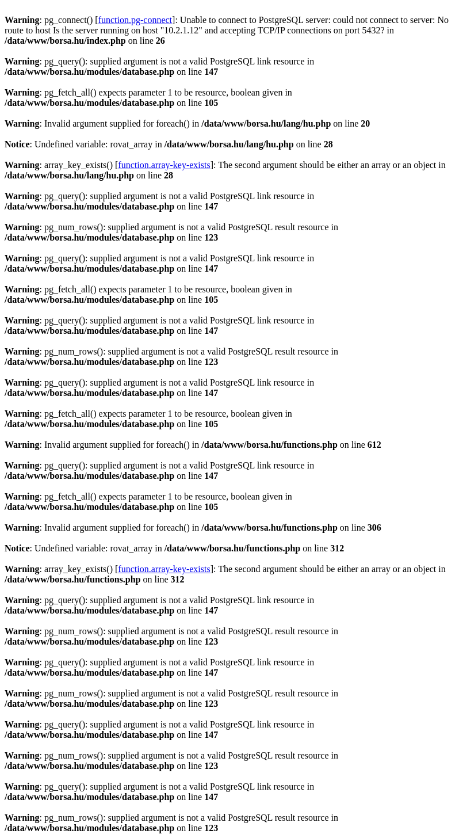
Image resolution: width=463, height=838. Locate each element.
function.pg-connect (135, 20)
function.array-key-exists (164, 165)
